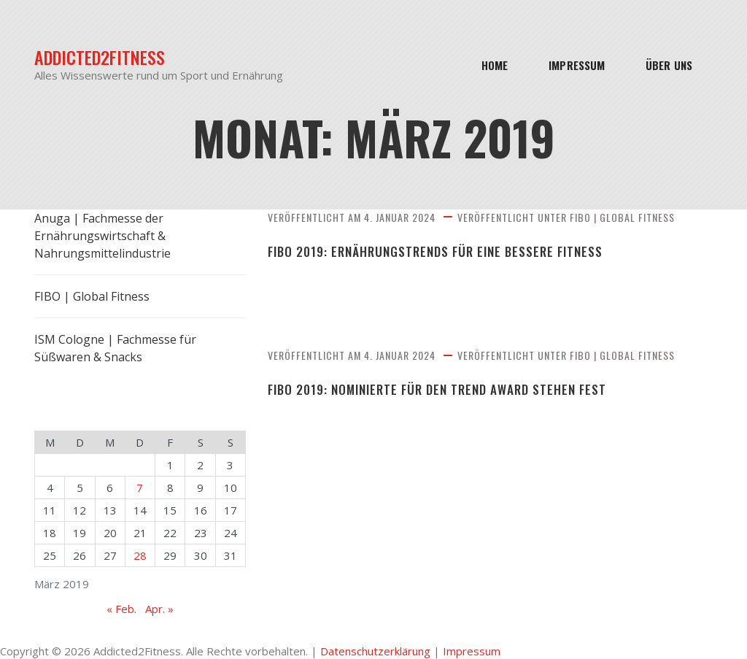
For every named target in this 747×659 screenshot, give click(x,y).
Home (494, 65)
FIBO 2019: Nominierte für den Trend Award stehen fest (437, 389)
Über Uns (669, 65)
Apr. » (159, 608)
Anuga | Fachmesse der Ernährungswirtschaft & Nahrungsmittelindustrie (102, 235)
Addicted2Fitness (99, 57)
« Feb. (121, 608)
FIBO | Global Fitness (622, 217)
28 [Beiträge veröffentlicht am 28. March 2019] (140, 555)
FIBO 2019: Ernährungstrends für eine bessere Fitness (435, 251)
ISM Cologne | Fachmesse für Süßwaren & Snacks (115, 348)
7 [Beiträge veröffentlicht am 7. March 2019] (139, 487)
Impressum (577, 65)
